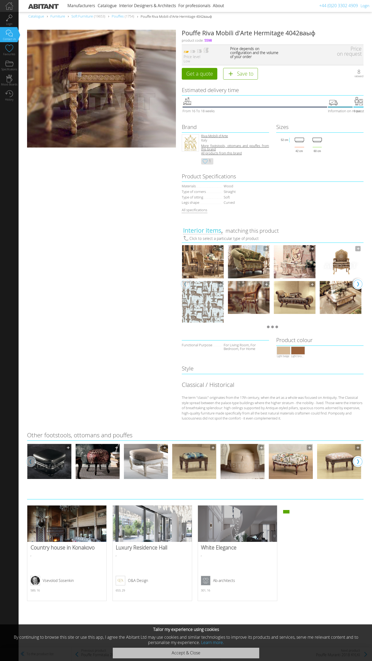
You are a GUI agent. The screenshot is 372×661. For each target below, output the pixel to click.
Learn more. (212, 642)
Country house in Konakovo (66, 553)
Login (365, 5)
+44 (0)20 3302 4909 (338, 5)
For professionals (194, 5)
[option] (203, 283)
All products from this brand (221, 153)
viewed (359, 76)
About (218, 5)
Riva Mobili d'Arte (214, 136)
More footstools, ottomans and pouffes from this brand (235, 148)
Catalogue (107, 5)
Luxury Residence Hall (152, 553)
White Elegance (237, 553)
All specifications (194, 210)
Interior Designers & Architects (147, 5)
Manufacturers (81, 5)
